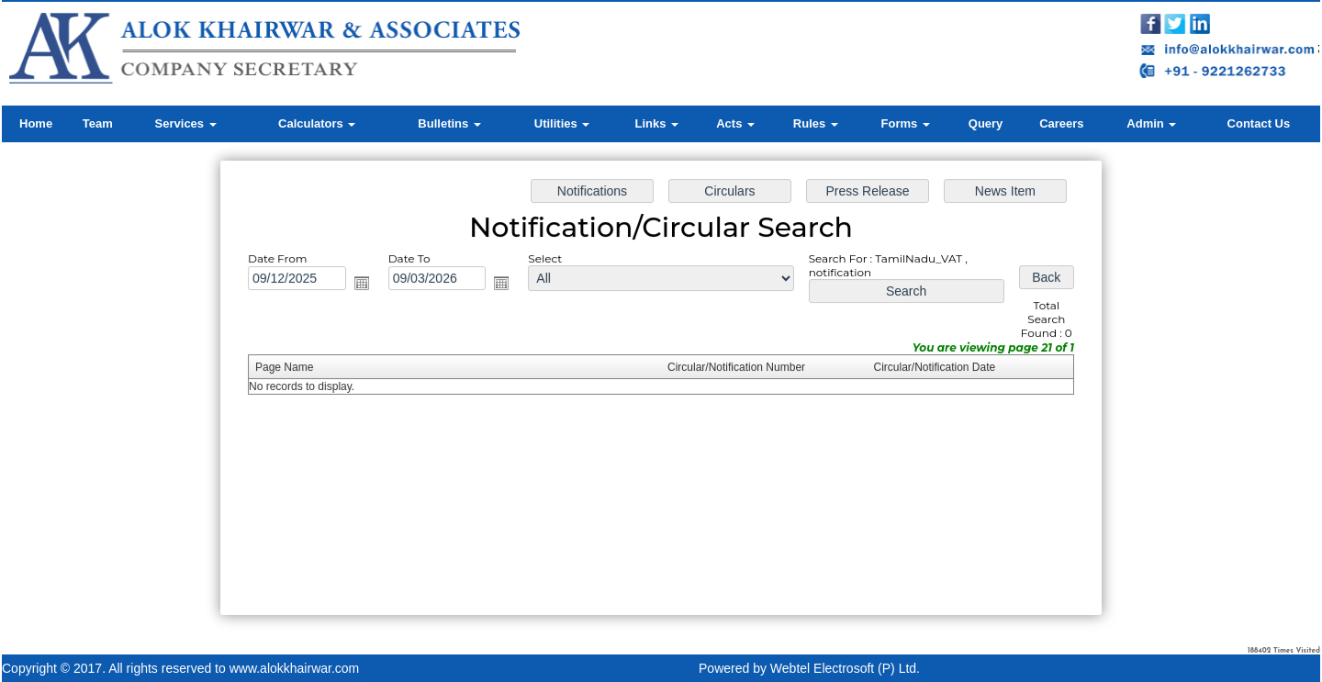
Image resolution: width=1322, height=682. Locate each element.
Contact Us (1259, 123)
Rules (815, 123)
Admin (1151, 123)
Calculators (316, 123)
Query (986, 123)
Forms (905, 123)
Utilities (562, 123)
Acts (735, 123)
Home (35, 123)
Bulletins (449, 123)
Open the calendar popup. (368, 285)
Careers (1061, 123)
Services (186, 123)
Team (98, 123)
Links (656, 123)
